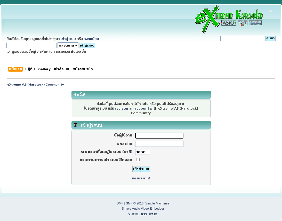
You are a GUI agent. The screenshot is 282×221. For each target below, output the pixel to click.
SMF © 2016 (134, 203)
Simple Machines (157, 203)
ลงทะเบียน (91, 38)
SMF (120, 203)
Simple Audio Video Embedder (143, 208)
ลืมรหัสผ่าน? (141, 178)
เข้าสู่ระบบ (68, 38)
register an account (132, 108)
